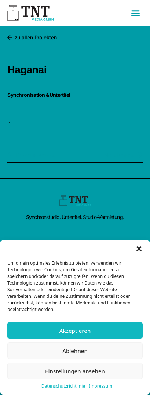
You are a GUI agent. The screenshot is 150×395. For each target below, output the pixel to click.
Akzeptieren (75, 330)
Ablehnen (75, 351)
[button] (139, 249)
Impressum (100, 386)
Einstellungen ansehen (75, 371)
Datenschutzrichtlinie (63, 386)
